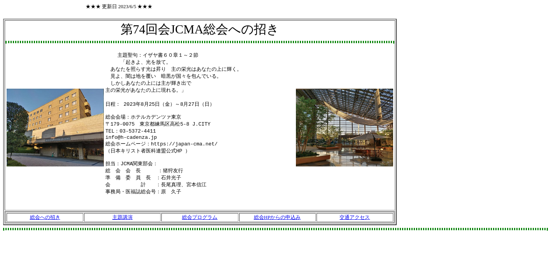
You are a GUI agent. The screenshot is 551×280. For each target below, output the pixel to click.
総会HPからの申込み (277, 228)
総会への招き (45, 228)
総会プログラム (199, 228)
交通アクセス (354, 228)
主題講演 (122, 228)
